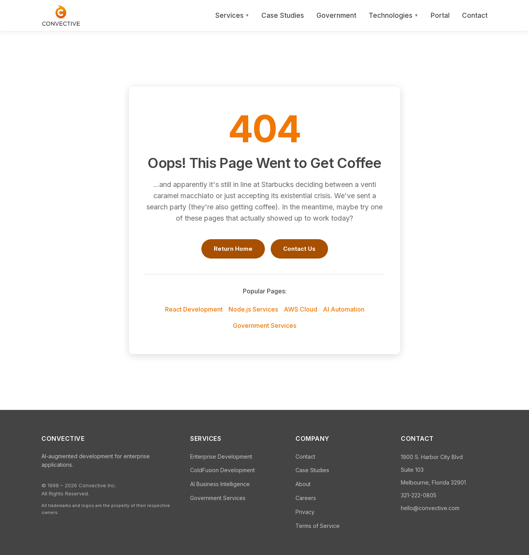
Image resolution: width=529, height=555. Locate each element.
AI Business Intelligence (220, 484)
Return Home (233, 248)
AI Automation (343, 309)
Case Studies (282, 15)
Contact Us (299, 248)
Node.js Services (253, 309)
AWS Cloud (300, 309)
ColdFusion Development (222, 470)
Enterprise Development (221, 456)
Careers (305, 498)
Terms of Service (317, 525)
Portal (440, 15)
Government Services (264, 325)
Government (336, 15)
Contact (475, 15)
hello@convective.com (430, 508)
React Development (194, 309)
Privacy (304, 512)
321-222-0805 (418, 495)
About (303, 484)
